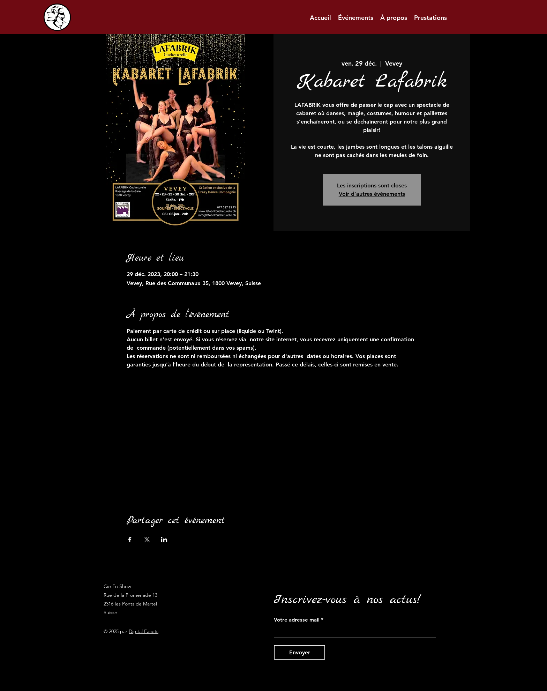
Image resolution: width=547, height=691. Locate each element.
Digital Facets (143, 631)
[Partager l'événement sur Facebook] (130, 539)
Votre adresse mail (297, 619)
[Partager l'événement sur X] (147, 539)
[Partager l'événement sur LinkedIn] (164, 539)
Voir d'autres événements (372, 194)
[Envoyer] (299, 652)
